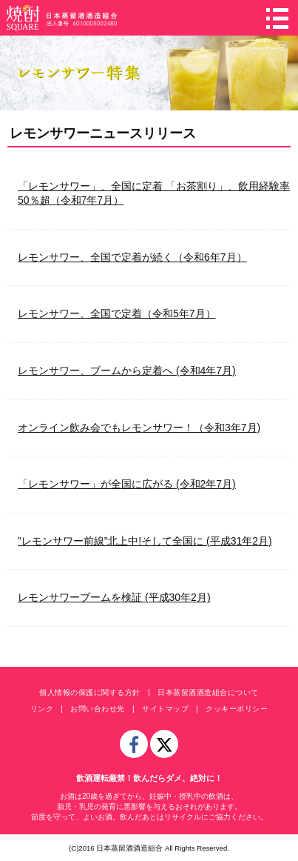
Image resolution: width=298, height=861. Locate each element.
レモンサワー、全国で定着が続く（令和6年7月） (132, 257)
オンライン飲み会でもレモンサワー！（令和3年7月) (139, 427)
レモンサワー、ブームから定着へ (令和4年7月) (127, 370)
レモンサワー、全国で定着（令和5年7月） (117, 313)
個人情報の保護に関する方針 (89, 692)
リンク (42, 709)
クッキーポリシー (237, 709)
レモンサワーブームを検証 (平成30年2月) (114, 597)
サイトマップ (165, 709)
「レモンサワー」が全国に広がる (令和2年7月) (127, 484)
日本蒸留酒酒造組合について (208, 692)
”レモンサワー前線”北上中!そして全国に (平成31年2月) (145, 541)
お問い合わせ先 (97, 709)
